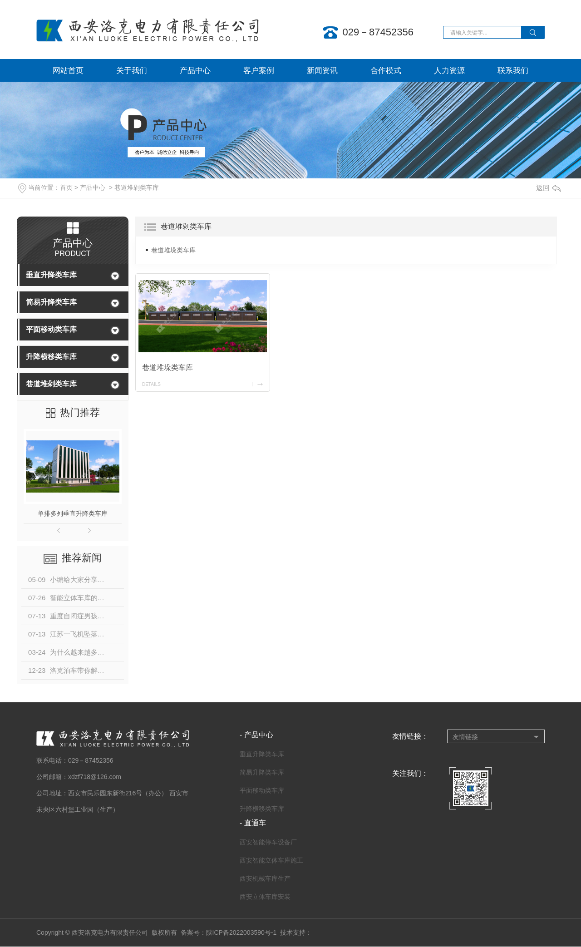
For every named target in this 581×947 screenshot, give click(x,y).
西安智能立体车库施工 (271, 860)
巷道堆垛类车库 (173, 250)
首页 (66, 187)
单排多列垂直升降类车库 (73, 513)
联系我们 (512, 70)
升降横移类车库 (51, 356)
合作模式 (385, 70)
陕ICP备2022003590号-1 (241, 932)
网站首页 (68, 70)
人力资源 (449, 70)
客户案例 (258, 70)
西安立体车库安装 (265, 896)
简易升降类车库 (51, 302)
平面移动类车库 (51, 329)
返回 (548, 188)
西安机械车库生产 (265, 878)
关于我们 (131, 70)
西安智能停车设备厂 (268, 842)
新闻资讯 (322, 70)
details (151, 384)
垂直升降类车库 (51, 275)
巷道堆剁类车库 (136, 187)
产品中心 (195, 70)
